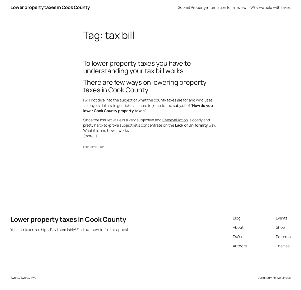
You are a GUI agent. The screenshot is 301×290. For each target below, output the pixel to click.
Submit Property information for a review (212, 7)
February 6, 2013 (94, 147)
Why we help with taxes (270, 7)
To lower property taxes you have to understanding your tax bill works (137, 66)
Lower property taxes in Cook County (50, 7)
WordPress (284, 278)
